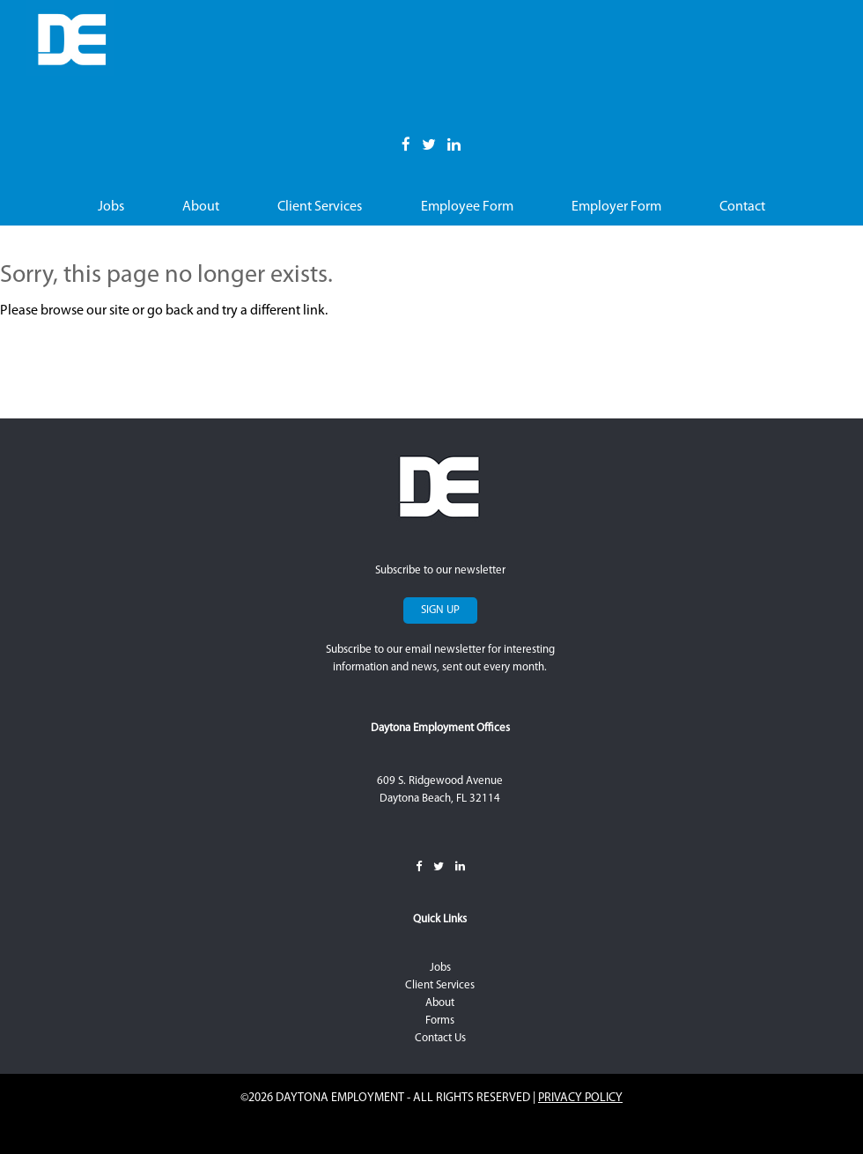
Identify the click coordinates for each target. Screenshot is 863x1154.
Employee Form (467, 207)
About (200, 207)
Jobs (111, 207)
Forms (439, 1020)
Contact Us (440, 1038)
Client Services (319, 207)
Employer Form (616, 207)
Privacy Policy (580, 1098)
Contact (742, 207)
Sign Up (440, 610)
